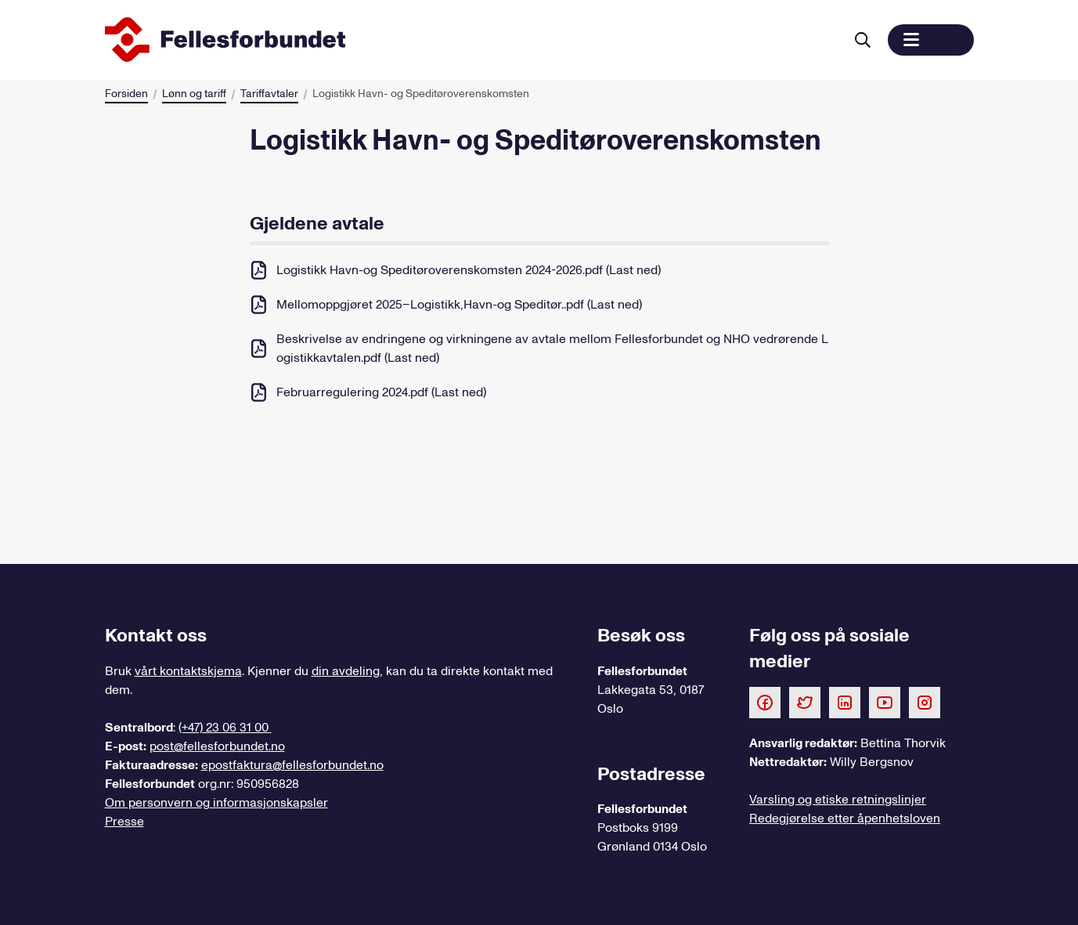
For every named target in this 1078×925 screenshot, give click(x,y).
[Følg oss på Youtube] (884, 701)
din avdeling (346, 671)
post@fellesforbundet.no (217, 746)
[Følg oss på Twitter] (804, 701)
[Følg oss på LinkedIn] (844, 701)
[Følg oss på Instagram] (924, 701)
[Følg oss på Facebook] (765, 701)
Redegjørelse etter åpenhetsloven (844, 818)
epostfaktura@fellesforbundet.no (292, 765)
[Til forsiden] (471, 40)
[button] (931, 40)
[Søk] (862, 40)
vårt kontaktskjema (188, 671)
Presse (124, 821)
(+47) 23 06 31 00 (225, 727)
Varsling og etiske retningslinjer (837, 799)
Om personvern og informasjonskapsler (216, 802)
